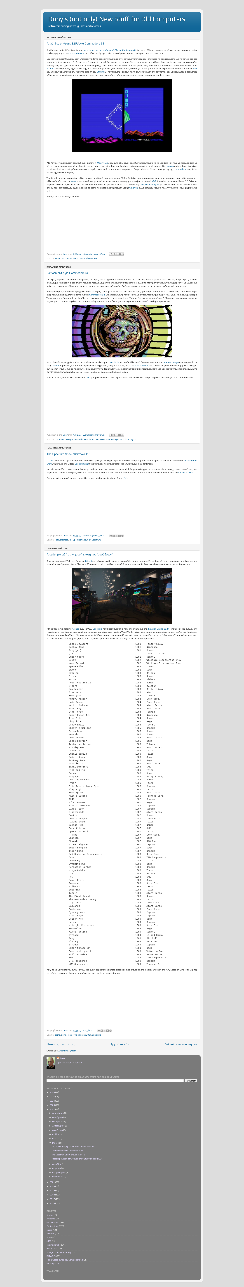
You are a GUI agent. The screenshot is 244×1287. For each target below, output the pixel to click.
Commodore (180, 169)
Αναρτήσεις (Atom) (67, 1050)
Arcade (75, 628)
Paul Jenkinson (61, 539)
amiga (49, 1230)
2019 (52, 1190)
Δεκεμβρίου (58, 1113)
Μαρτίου (56, 1168)
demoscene (91, 258)
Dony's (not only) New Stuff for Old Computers (116, 19)
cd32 (49, 1241)
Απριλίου (57, 1164)
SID (195, 68)
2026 (52, 1092)
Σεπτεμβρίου (58, 1125)
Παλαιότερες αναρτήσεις (180, 1044)
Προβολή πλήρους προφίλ (69, 1062)
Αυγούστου (57, 1130)
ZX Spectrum (95, 539)
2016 (52, 1203)
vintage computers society (59, 1252)
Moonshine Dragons (149, 184)
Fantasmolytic (141, 365)
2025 (52, 1096)
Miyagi (88, 561)
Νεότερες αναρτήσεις (61, 1044)
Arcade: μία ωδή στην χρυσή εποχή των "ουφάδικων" (80, 554)
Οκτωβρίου (57, 1121)
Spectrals (97, 628)
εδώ (154, 181)
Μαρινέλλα (102, 162)
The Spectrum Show (78, 539)
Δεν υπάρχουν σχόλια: (94, 254)
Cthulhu (101, 71)
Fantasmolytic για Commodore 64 (68, 273)
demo (82, 258)
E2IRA (50, 68)
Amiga (170, 166)
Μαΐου (55, 1143)
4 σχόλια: (88, 1030)
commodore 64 (72, 258)
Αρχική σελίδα (119, 1044)
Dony (62, 1058)
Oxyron (55, 365)
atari (49, 1237)
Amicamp (51, 1218)
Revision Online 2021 (158, 628)
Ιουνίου (56, 1138)
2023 (52, 1105)
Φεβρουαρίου (59, 1172)
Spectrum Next (186, 472)
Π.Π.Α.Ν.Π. (51, 1256)
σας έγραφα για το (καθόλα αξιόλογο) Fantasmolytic (109, 50)
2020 (52, 1186)
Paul (51, 460)
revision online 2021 (82, 1035)
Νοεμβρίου (57, 1117)
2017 (52, 1199)
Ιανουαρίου (58, 1176)
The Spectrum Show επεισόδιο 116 (68, 454)
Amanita (133, 187)
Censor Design (171, 362)
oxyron (133, 439)
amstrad (50, 1233)
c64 (62, 258)
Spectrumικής (82, 463)
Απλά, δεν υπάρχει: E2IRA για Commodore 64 (75, 43)
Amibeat (50, 1215)
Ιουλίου (56, 1134)
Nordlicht (114, 362)
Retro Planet (52, 1222)
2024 (52, 1101)
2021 (52, 1182)
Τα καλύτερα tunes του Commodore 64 (65, 1260)
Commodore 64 (76, 53)
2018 (52, 1194)
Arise (73, 181)
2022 (52, 1109)
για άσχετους (53, 1263)
